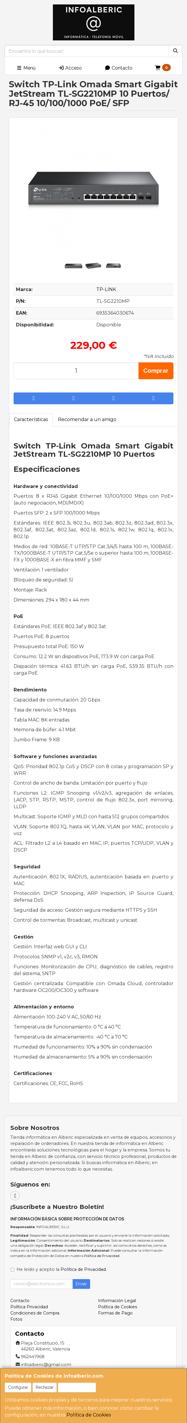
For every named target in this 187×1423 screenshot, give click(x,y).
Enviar (81, 1283)
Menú (25, 68)
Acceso (70, 68)
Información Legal (117, 1300)
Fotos (16, 1319)
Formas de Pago (115, 1313)
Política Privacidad (29, 1306)
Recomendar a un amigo (87, 419)
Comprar (155, 370)
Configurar (18, 1387)
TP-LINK (106, 289)
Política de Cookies (88, 1415)
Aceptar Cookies (77, 1387)
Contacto (118, 68)
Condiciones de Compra (34, 1313)
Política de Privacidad (101, 1256)
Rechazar (44, 1387)
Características (31, 419)
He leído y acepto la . (62, 1269)
